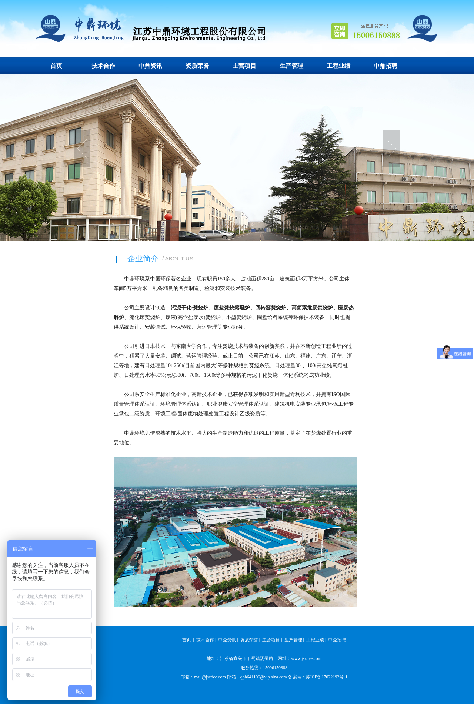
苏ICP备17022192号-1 (327, 677)
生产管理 (291, 66)
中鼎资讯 (150, 66)
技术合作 (103, 66)
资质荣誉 (197, 66)
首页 (56, 66)
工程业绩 (338, 66)
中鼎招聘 (385, 66)
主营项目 (244, 66)
